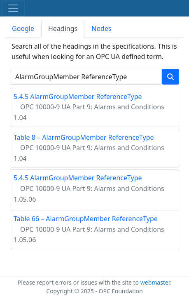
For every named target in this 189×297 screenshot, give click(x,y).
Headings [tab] (62, 28)
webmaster (155, 282)
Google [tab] (23, 28)
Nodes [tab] (101, 28)
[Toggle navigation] (13, 8)
